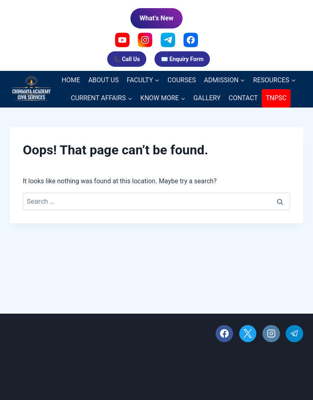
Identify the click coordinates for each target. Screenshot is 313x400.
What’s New (156, 18)
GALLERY (207, 98)
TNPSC (276, 98)
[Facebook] (224, 334)
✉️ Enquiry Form (182, 59)
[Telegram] (294, 334)
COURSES (182, 80)
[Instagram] (271, 334)
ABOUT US (103, 80)
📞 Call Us (127, 59)
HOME (71, 80)
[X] (248, 334)
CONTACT (243, 98)
